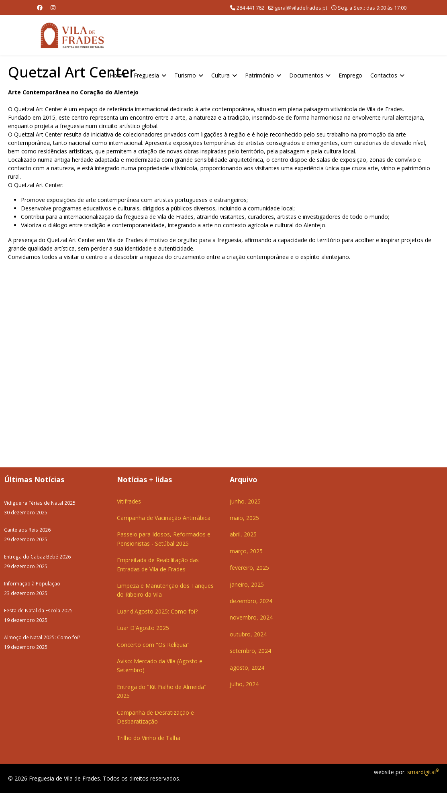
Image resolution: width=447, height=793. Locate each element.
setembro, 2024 (250, 650)
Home (118, 75)
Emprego (350, 75)
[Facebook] (40, 7)
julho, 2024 (244, 684)
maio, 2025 (244, 518)
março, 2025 (246, 551)
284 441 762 (250, 7)
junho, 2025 (245, 501)
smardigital (423, 772)
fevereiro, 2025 (249, 567)
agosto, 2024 (247, 667)
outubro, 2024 (248, 634)
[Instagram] (53, 7)
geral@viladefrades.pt (301, 7)
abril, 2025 (243, 534)
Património (259, 75)
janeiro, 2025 (247, 584)
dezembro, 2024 (251, 601)
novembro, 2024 (251, 617)
